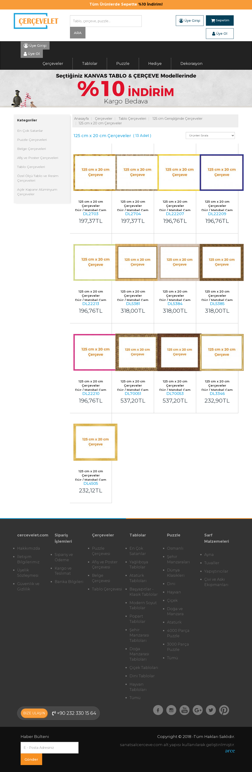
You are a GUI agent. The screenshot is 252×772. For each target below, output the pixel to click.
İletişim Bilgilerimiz (28, 559)
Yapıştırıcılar (216, 571)
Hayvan (174, 592)
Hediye (155, 63)
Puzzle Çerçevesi (101, 551)
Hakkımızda (28, 548)
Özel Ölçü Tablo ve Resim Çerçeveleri (37, 178)
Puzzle (122, 63)
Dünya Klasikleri (176, 573)
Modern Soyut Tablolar (143, 605)
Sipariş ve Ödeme (64, 557)
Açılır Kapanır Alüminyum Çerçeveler (37, 191)
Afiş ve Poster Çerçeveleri (37, 158)
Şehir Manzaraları (178, 559)
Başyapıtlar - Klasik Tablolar (143, 592)
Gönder (31, 759)
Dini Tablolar (142, 676)
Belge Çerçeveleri (31, 149)
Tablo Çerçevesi (107, 589)
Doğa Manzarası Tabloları (139, 654)
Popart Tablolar (137, 619)
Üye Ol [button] (219, 34)
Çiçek (172, 600)
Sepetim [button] (220, 21)
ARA (78, 33)
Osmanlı (175, 548)
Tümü (135, 698)
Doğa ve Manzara (175, 611)
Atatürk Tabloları (138, 578)
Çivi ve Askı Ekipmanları (216, 582)
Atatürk (174, 622)
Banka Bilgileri (69, 582)
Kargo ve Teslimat (63, 571)
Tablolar (90, 63)
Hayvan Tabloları (138, 687)
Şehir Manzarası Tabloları (139, 635)
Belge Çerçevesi (101, 578)
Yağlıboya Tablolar (138, 565)
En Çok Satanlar (30, 131)
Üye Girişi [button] (189, 21)
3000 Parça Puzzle (178, 647)
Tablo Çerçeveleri (31, 167)
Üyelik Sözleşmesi (27, 573)
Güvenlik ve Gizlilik (28, 586)
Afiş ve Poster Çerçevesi (105, 565)
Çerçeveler (53, 63)
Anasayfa (81, 119)
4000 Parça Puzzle (178, 633)
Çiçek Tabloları (143, 667)
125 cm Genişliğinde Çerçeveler (177, 119)
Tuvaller (211, 563)
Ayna (209, 554)
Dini (171, 584)
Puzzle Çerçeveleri (32, 140)
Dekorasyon (191, 63)
